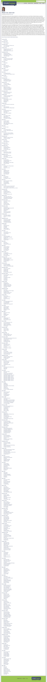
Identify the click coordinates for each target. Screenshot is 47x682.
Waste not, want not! (7, 669)
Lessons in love (6, 148)
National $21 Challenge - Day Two (8, 379)
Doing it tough (6, 282)
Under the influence (6, 246)
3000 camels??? (6, 116)
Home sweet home (6, 46)
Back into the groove (7, 456)
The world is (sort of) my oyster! (8, 58)
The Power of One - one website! (8, 402)
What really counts (6, 333)
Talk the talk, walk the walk (7, 196)
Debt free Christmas (6, 621)
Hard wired (5, 287)
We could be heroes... (7, 255)
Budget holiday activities (7, 633)
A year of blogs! (6, 573)
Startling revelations (6, 638)
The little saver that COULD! (8, 92)
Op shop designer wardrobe (8, 625)
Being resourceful (6, 569)
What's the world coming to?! (8, 428)
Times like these (6, 233)
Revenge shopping (6, 654)
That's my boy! (6, 231)
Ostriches (5, 224)
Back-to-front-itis (6, 501)
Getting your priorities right (7, 285)
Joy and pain (5, 279)
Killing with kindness (7, 607)
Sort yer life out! (6, 328)
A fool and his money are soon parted (9, 400)
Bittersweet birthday (6, 613)
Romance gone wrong (7, 595)
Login (43, 3)
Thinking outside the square (8, 520)
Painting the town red (7, 432)
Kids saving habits (6, 606)
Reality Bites (5, 315)
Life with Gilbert (6, 67)
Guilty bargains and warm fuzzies (8, 512)
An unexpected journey (7, 73)
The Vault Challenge (7, 394)
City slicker (5, 667)
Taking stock (5, 386)
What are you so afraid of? (7, 87)
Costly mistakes (6, 490)
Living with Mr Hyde (6, 503)
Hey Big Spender (6, 565)
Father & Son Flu (6, 171)
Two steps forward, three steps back (9, 104)
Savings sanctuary (6, 530)
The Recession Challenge (7, 347)
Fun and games (6, 483)
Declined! (5, 444)
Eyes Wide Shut (6, 250)
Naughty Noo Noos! (6, 183)
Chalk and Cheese (6, 306)
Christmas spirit (6, 269)
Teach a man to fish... (7, 122)
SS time (5, 331)
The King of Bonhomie (7, 220)
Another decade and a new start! (8, 50)
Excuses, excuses (6, 494)
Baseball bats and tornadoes (8, 198)
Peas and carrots (6, 388)
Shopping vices (6, 644)
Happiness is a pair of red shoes (8, 137)
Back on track (6, 568)
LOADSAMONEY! (6, 395)
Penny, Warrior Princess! (7, 497)
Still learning (5, 533)
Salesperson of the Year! (7, 244)
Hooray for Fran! (6, 622)
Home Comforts (6, 243)
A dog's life (5, 458)
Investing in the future (7, 340)
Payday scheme (6, 661)
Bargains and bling (6, 582)
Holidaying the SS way (7, 364)
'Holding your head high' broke (8, 95)
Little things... (6, 498)
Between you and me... (7, 482)
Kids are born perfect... (7, 479)
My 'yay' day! (5, 60)
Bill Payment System (7, 635)
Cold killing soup (6, 649)
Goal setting (5, 529)
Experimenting (6, 597)
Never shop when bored (7, 605)
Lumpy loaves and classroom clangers (9, 449)
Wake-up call (5, 413)
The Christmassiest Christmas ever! (9, 45)
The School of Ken (6, 249)
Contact (24, 678)
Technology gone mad (7, 341)
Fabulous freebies (6, 425)
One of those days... (7, 517)
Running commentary (7, 298)
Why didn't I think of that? (7, 585)
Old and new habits (6, 596)
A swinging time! (6, 524)
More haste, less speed (7, 549)
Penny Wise (11, 14)
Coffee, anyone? (6, 408)
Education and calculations (7, 88)
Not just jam (5, 193)
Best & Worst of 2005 (7, 604)
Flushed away (6, 384)
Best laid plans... (6, 620)
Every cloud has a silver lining (8, 157)
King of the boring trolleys (7, 436)
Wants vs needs (6, 409)
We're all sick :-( (6, 467)
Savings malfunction (7, 495)
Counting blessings (6, 511)
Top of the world (6, 239)
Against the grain (6, 228)
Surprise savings (6, 514)
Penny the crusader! (7, 628)
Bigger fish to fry (6, 134)
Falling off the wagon (7, 639)
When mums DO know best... (8, 450)
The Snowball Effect (6, 302)
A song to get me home (7, 149)
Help (40, 3)
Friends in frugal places (7, 265)
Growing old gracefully (7, 636)
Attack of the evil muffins (7, 319)
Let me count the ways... (7, 577)
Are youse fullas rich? (7, 229)
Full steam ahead (6, 392)
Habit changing (6, 609)
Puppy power (6, 576)
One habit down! (6, 591)
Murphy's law (5, 466)
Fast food (5, 261)
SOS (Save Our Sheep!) (7, 219)
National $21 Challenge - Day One (9, 380)
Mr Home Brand (6, 318)
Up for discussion (6, 581)
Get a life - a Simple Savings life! (8, 389)
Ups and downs (6, 506)
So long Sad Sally (6, 648)
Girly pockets (5, 190)
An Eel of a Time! (6, 69)
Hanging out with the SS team (8, 623)
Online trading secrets (7, 645)
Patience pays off (6, 423)
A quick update (6, 553)
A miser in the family (7, 631)
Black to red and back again (8, 468)
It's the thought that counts (7, 525)
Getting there (5, 473)
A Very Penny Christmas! (7, 89)
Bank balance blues (6, 543)
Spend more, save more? (7, 560)
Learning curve (6, 672)
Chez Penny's (6, 202)
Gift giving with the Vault (7, 671)
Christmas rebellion (6, 464)
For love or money (6, 361)
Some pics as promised (7, 211)
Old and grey (5, 280)
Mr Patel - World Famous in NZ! (8, 130)
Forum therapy (6, 527)
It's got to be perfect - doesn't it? (8, 274)
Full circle (5, 210)
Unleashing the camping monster (8, 418)
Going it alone (6, 40)
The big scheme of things (7, 54)
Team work (5, 510)
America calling (6, 652)
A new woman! (6, 207)
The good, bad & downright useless (9, 538)
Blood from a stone (6, 489)
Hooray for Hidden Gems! (7, 192)
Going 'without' (6, 156)
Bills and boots (6, 545)
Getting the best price (7, 640)
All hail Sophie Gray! (7, 465)
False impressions (6, 491)
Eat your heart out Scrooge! (8, 513)
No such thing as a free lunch (8, 253)
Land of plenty (6, 275)
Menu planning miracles (7, 616)
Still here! (5, 310)
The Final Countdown (7, 612)
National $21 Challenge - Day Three (9, 378)
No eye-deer (5, 393)
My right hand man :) (7, 79)
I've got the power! (6, 564)
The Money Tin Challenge (7, 535)
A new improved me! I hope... (8, 416)
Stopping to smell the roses (8, 292)
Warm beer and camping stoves (8, 373)
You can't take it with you (7, 129)
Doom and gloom (6, 181)
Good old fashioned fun (7, 212)
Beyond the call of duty (7, 488)
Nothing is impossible (7, 357)
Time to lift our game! (7, 236)
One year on (5, 76)
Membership (36, 3)
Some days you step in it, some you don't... (10, 452)
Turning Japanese (6, 182)
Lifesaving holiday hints (7, 556)
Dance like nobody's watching (8, 180)
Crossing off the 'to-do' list (7, 536)
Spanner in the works (7, 670)
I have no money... (6, 330)
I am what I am (6, 363)
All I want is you (6, 177)
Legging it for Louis (6, 170)
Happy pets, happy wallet (7, 658)
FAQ (27, 678)
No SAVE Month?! (6, 260)
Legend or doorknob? (7, 590)
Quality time (5, 603)
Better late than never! (7, 117)
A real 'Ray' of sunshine (7, 443)
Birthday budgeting (6, 655)
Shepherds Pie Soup (7, 309)
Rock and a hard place (7, 442)
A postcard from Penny (7, 624)
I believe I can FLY (6, 572)
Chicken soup (6, 387)
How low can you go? (7, 526)
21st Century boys (6, 439)
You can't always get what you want (9, 401)
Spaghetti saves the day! (7, 49)
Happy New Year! (6, 144)
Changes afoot (6, 509)
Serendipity (5, 226)
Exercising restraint (6, 559)
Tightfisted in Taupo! (7, 460)
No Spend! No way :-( (7, 191)
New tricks (5, 242)
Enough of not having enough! (8, 59)
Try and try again (6, 248)
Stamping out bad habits (7, 580)
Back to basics (6, 646)
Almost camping (6, 417)
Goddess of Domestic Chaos (8, 334)
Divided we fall (6, 270)
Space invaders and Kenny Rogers (9, 290)
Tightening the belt (6, 542)
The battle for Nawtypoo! (7, 84)
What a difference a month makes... (9, 162)
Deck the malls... (6, 271)
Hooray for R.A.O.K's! (7, 167)
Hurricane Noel (6, 637)
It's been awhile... (6, 124)
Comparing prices (6, 673)
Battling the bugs (6, 663)
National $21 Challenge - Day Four (9, 377)
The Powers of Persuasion (7, 588)
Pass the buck (6, 70)
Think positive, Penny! (7, 344)
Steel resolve (5, 472)
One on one (5, 276)
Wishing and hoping (6, 53)
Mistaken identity (6, 314)
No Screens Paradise (7, 264)
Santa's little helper (6, 518)
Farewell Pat (5, 278)
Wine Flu (5, 313)
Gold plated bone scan (7, 617)
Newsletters (30, 3)
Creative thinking (6, 159)
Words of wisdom (6, 329)
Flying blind (5, 101)
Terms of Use (19, 678)
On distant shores (6, 291)
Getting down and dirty (7, 93)
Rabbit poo (5, 496)
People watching (6, 463)
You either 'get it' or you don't (8, 374)
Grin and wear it (6, 176)
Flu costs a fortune (6, 656)
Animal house (6, 662)
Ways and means (6, 308)
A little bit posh (6, 209)
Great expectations (6, 225)
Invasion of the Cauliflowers (8, 505)
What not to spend (6, 362)
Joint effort (5, 562)
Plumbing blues (6, 668)
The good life (5, 601)
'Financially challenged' (7, 147)
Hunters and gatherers (7, 502)
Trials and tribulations (7, 561)
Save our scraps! (6, 121)
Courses (25, 3)
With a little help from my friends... (8, 123)
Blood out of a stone (7, 371)
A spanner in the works (7, 293)
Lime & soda (5, 140)
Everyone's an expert (7, 451)
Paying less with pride (7, 459)
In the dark (5, 372)
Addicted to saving (6, 544)
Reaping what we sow (7, 528)
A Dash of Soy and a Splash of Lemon (9, 74)
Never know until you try (7, 522)
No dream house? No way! (7, 110)
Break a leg (5, 619)
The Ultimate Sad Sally (7, 277)
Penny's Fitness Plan (7, 632)
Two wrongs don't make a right (8, 197)
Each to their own (6, 65)
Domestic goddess (6, 653)
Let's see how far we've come (8, 322)
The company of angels (7, 115)
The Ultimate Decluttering (7, 222)
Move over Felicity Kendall (7, 629)
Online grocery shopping (7, 608)
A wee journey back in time (7, 160)
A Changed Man (6, 252)
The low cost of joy (6, 83)
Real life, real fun (6, 146)
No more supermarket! (7, 481)
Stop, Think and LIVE (7, 204)
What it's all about (6, 410)
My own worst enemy (7, 323)
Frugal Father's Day (6, 641)
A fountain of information (7, 626)
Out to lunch (5, 486)
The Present (5, 289)
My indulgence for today (7, 178)
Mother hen (5, 537)
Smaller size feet (6, 519)
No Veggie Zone (6, 358)
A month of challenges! (7, 474)
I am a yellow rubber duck (7, 335)
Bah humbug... (6, 424)
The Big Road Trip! (6, 283)
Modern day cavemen (7, 312)
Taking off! (5, 368)
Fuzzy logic (5, 521)
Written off (5, 666)
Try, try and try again (7, 403)
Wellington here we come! (7, 284)
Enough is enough (6, 203)
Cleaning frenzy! (6, 552)
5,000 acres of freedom (7, 268)
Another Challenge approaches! (8, 546)
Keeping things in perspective (8, 504)
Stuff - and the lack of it (7, 66)
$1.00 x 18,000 (6, 254)
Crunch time (5, 297)
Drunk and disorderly (7, 435)
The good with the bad (7, 96)
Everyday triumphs (6, 161)
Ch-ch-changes (6, 351)
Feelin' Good (5, 112)
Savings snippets (6, 659)
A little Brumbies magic (7, 499)
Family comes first (6, 611)
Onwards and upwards (7, 138)
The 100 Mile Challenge (7, 286)
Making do (5, 598)
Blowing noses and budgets (8, 589)
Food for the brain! (6, 163)
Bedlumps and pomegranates (8, 457)
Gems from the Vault (7, 651)
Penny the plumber (6, 534)
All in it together (6, 507)
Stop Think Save (6, 487)
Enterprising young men (7, 221)
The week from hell (6, 647)
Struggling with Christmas (7, 615)
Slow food (5, 350)
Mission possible (6, 307)
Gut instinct (5, 227)
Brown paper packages (7, 614)
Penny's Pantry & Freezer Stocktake (9, 385)
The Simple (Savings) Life (7, 431)
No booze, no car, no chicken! (8, 352)
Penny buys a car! (6, 111)
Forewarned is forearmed (7, 475)
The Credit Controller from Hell (8, 301)
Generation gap (6, 630)
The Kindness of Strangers (7, 118)
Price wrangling (6, 664)
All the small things (6, 141)
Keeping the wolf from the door (8, 356)
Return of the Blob (6, 587)
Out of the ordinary (6, 247)
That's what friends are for (7, 155)
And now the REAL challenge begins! (9, 107)
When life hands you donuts (8, 99)
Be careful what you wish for (8, 272)
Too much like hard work (7, 232)
